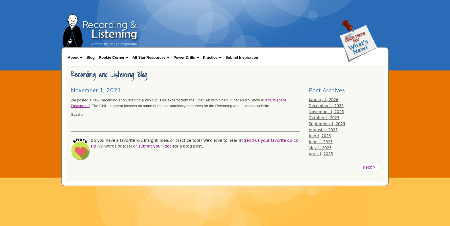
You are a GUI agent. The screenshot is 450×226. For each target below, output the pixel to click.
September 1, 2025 (327, 123)
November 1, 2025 (326, 111)
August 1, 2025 (323, 129)
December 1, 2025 (326, 105)
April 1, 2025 (321, 153)
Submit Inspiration (241, 57)
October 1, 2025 (324, 117)
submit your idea (155, 146)
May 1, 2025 (320, 147)
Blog (90, 57)
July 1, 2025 (320, 135)
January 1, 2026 (324, 99)
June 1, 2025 (321, 141)
